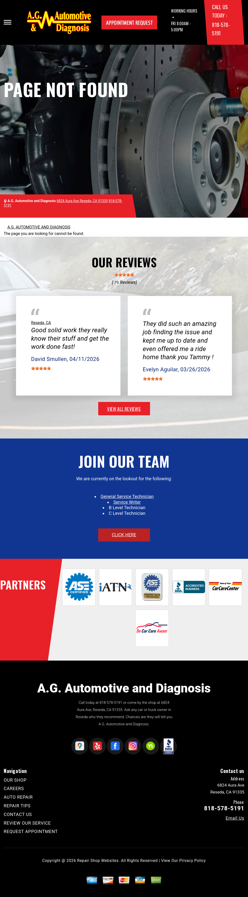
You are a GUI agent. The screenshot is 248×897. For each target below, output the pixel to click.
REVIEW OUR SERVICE (27, 823)
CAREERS (14, 788)
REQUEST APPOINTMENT (31, 831)
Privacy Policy (192, 860)
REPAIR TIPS (17, 805)
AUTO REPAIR (18, 797)
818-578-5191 (110, 702)
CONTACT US (18, 814)
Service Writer (127, 502)
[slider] (124, 275)
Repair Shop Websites (98, 860)
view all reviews (124, 408)
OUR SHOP (15, 780)
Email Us (235, 818)
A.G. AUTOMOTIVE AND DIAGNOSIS (38, 227)
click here (124, 534)
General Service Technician (127, 496)
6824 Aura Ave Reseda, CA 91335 (82, 201)
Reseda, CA (41, 322)
